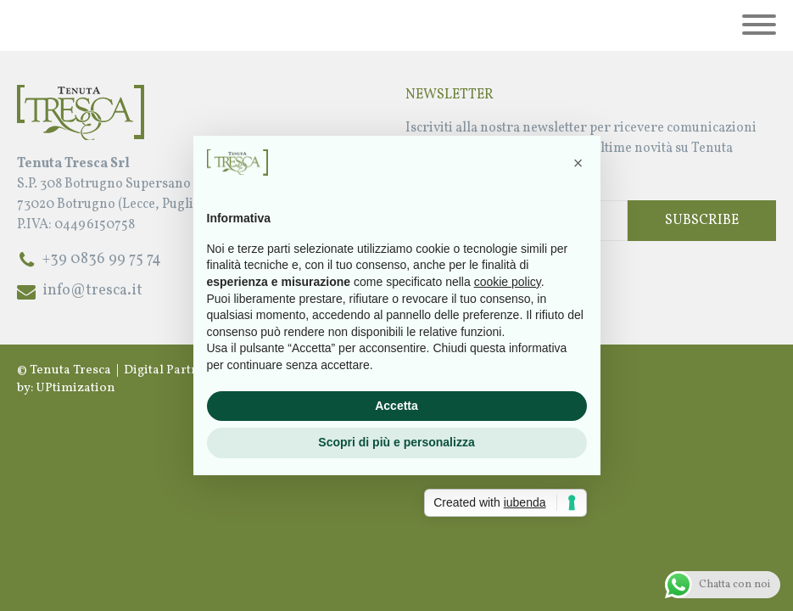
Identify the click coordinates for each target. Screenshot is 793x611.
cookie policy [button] (507, 282)
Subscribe (702, 220)
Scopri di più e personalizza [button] (396, 442)
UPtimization (75, 388)
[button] (578, 163)
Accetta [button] (396, 405)
